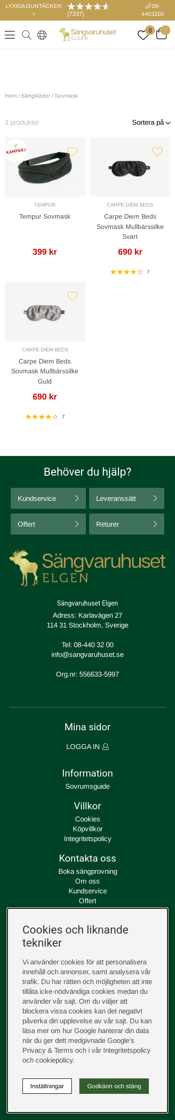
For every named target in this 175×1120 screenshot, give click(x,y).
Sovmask (66, 96)
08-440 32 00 (93, 645)
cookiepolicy (54, 1060)
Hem (11, 96)
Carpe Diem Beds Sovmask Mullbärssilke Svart (130, 226)
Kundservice (37, 498)
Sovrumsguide (87, 786)
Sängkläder (35, 96)
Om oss (87, 881)
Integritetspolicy (88, 838)
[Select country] (40, 34)
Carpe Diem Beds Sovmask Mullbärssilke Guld (44, 371)
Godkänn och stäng (114, 1086)
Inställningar (47, 1086)
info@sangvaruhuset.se (87, 654)
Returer (107, 524)
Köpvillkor (88, 829)
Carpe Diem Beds (130, 204)
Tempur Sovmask (44, 216)
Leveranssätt (116, 498)
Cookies (87, 819)
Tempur (45, 204)
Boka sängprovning (87, 871)
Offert (26, 524)
